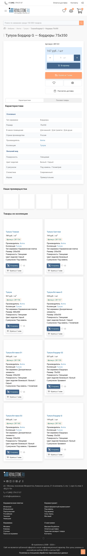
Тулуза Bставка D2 (14, 416)
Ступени (6, 531)
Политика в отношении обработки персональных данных (43, 553)
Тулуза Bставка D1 (14, 353)
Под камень (48, 509)
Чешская (6, 516)
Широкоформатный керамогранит (57, 507)
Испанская (7, 507)
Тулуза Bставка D (54, 292)
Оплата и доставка (51, 529)
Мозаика (6, 526)
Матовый (47, 516)
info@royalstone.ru (11, 496)
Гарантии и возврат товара (54, 531)
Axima (42, 140)
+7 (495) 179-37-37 (12, 492)
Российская (7, 514)
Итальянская (8, 509)
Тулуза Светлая (54, 232)
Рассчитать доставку (64, 91)
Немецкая (7, 519)
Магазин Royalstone (51, 526)
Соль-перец (48, 514)
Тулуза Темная (12, 232)
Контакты (48, 534)
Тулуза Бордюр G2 (55, 353)
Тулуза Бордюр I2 (54, 416)
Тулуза (43, 145)
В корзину (63, 65)
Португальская (8, 511)
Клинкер (6, 529)
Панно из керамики (10, 534)
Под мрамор (49, 511)
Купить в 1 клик (63, 75)
